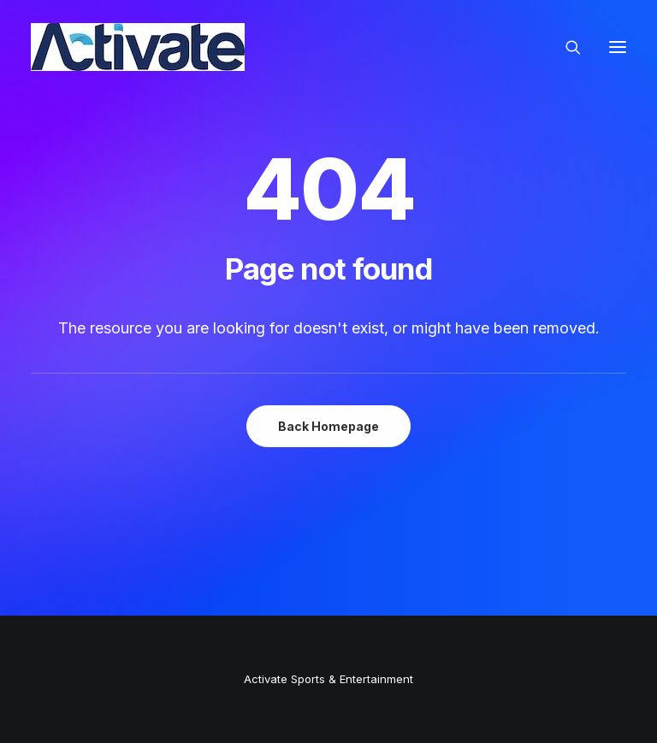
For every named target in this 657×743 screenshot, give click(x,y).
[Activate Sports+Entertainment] (138, 47)
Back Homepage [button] (328, 426)
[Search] (565, 47)
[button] (617, 47)
